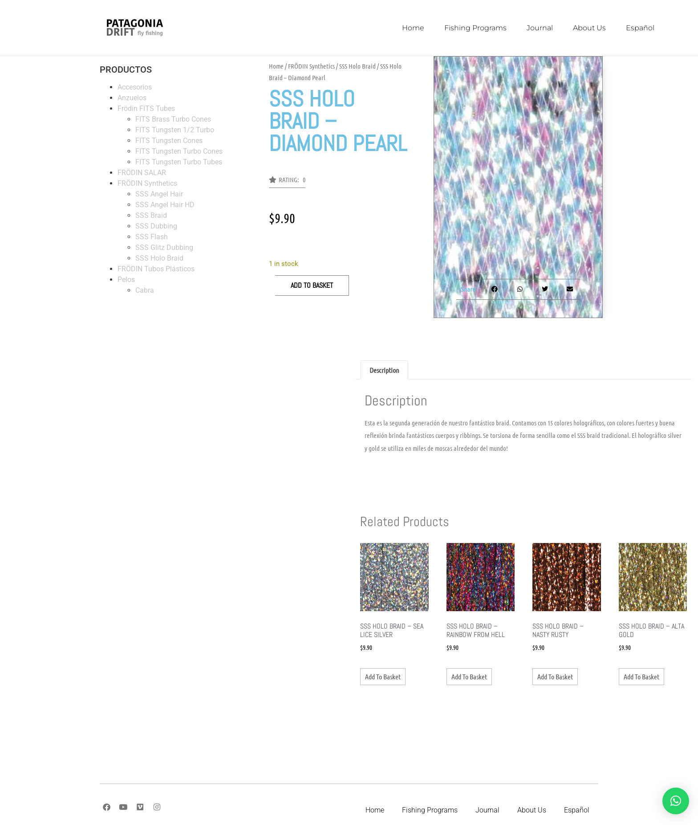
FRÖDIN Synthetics (147, 183)
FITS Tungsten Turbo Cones (179, 151)
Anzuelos (132, 98)
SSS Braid (151, 215)
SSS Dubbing (156, 226)
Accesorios (135, 87)
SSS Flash (151, 237)
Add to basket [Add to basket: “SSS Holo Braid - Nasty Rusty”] (555, 676)
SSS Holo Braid (159, 258)
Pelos (126, 279)
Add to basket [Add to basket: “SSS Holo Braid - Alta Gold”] (641, 676)
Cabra (144, 290)
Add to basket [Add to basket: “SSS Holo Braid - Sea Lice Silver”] (383, 676)
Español (640, 28)
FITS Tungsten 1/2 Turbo (174, 130)
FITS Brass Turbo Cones (173, 119)
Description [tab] (384, 370)
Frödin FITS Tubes (146, 108)
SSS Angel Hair (159, 194)
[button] (287, 182)
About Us (589, 28)
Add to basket (312, 285)
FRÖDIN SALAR (142, 172)
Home (413, 28)
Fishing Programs (475, 28)
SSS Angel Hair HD (165, 204)
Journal (540, 28)
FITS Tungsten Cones (169, 140)
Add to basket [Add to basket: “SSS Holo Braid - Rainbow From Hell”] (469, 676)
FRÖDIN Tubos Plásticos (156, 269)
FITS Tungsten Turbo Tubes (178, 162)
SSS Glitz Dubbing (164, 247)
